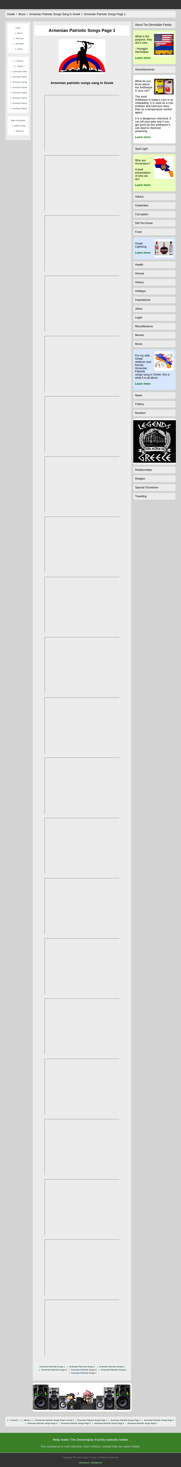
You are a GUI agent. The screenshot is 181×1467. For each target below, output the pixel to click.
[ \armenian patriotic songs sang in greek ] (54, 1420)
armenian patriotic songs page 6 (26, 103)
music (22, 14)
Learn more (142, 57)
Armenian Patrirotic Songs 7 (84, 1373)
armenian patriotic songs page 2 (26, 82)
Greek (19, 49)
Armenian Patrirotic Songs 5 (84, 1370)
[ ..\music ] (19, 66)
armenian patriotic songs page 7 (26, 108)
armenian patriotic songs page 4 (26, 93)
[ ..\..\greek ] (18, 61)
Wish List (20, 131)
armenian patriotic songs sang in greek (54, 14)
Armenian (20, 44)
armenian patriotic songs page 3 (26, 87)
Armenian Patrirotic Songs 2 (82, 1367)
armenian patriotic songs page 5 (26, 98)
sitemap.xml (96, 1463)
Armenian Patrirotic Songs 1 (52, 1367)
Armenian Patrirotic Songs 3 (111, 1367)
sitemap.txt (84, 1463)
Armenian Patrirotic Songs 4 (54, 1370)
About (19, 33)
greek (11, 14)
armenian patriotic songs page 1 (105, 14)
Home (18, 28)
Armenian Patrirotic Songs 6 (113, 1370)
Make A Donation (18, 120)
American (20, 38)
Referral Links (20, 126)
